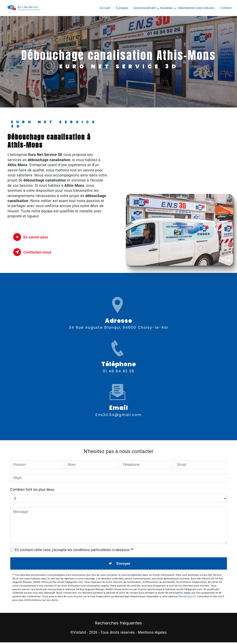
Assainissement (143, 8)
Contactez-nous (35, 252)
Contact (224, 8)
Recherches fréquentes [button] (118, 624)
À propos (121, 8)
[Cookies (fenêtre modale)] (1, 640)
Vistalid (79, 633)
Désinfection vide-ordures (195, 8)
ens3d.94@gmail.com (118, 397)
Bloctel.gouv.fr (187, 597)
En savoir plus (33, 237)
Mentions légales (152, 633)
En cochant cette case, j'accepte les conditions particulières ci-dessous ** (74, 550)
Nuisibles (165, 8)
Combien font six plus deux (32, 489)
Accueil (104, 8)
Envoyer (123, 563)
